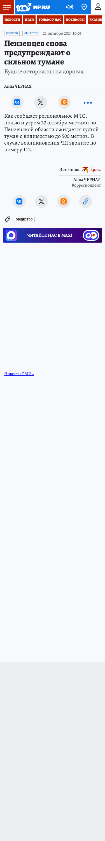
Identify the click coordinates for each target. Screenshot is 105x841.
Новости (12, 19)
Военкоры (75, 19)
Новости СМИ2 (19, 374)
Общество (31, 33)
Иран (29, 19)
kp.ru (95, 169)
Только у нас (50, 19)
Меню (5, 7)
